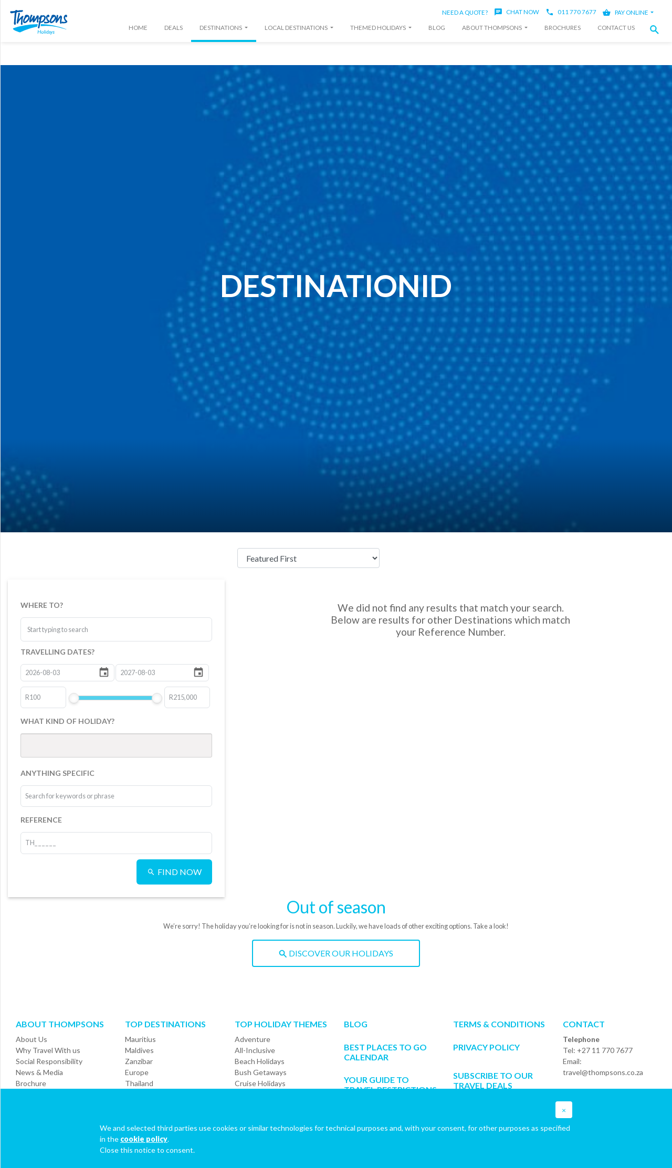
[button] (657, 29)
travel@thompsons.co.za (603, 1072)
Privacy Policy (486, 1047)
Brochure (31, 1083)
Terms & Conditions (499, 1024)
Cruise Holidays (260, 1083)
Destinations (221, 27)
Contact (584, 1024)
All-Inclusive (255, 1050)
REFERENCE (41, 819)
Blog (436, 27)
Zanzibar (139, 1061)
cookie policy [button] (143, 1138)
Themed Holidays (378, 27)
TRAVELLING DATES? (57, 651)
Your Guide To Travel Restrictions (390, 1085)
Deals (173, 27)
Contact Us (616, 27)
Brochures (562, 27)
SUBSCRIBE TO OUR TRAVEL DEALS (493, 1080)
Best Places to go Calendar (385, 1052)
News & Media (39, 1072)
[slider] (73, 698)
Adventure (252, 1039)
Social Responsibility (49, 1061)
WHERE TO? (41, 605)
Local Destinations (297, 27)
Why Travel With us (48, 1050)
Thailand (139, 1083)
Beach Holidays (260, 1061)
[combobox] (66, 629)
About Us (31, 1039)
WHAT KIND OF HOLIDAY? (67, 721)
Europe (137, 1072)
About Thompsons (492, 27)
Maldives (139, 1050)
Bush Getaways (261, 1072)
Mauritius (140, 1039)
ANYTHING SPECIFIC (57, 773)
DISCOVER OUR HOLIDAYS (336, 953)
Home (138, 27)
